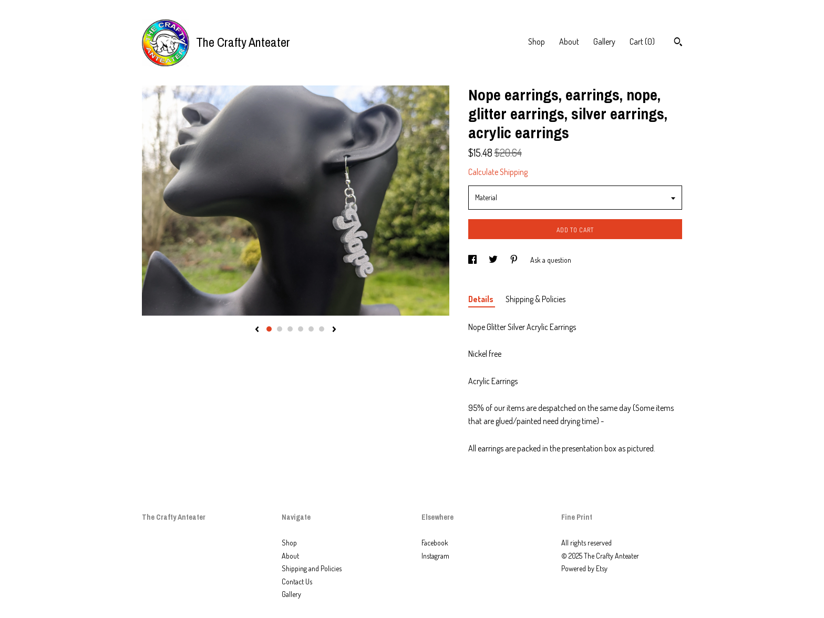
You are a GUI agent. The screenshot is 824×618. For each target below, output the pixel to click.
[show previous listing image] (257, 330)
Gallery (604, 41)
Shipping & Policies (535, 299)
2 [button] (279, 329)
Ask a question (550, 259)
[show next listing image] (334, 330)
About (569, 41)
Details (481, 299)
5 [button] (311, 329)
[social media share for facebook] (473, 259)
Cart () (642, 41)
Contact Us (297, 581)
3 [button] (290, 329)
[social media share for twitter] (494, 259)
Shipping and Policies (312, 568)
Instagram (435, 555)
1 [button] (269, 329)
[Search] (678, 43)
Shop (536, 41)
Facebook (434, 542)
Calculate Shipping (498, 172)
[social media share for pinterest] (515, 259)
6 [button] (321, 329)
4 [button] (300, 329)
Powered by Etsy (584, 568)
